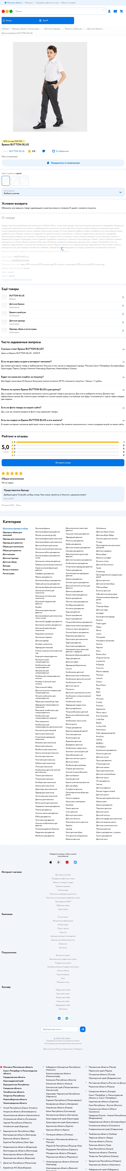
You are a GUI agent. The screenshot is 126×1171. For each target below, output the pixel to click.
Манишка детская (103, 829)
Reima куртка (71, 724)
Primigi (99, 542)
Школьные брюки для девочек (48, 580)
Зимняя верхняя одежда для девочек (77, 574)
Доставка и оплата (63, 875)
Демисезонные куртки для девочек (77, 555)
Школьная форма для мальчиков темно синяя (48, 617)
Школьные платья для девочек (48, 561)
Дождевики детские (74, 745)
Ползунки (70, 689)
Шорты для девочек (74, 579)
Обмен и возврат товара (63, 882)
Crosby (99, 702)
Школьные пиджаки (43, 637)
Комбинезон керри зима (76, 748)
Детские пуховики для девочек (79, 560)
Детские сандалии (103, 551)
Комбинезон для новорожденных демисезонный (48, 726)
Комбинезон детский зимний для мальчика (47, 771)
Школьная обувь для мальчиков (48, 587)
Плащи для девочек (74, 728)
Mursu (98, 603)
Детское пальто (72, 762)
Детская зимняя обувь (105, 584)
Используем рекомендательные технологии (63, 1043)
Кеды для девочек (73, 658)
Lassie (98, 634)
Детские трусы (102, 778)
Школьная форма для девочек (47, 532)
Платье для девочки (43, 810)
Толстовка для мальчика (45, 760)
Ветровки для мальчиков (45, 743)
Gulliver (99, 620)
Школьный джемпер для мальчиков (45, 629)
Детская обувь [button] (10, 562)
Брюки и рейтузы (73, 28)
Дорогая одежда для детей (77, 731)
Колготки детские (103, 754)
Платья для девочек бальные (47, 829)
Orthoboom (101, 528)
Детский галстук (103, 815)
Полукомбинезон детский (77, 712)
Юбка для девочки (43, 817)
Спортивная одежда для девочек (79, 567)
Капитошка (100, 730)
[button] (43, 20)
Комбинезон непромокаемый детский (78, 697)
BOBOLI (99, 743)
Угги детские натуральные (77, 836)
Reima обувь (101, 554)
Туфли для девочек (73, 643)
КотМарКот (101, 747)
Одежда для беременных (76, 665)
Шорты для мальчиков (44, 786)
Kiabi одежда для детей (105, 733)
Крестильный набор (43, 687)
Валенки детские (73, 839)
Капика (99, 644)
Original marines (103, 658)
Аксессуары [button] (9, 573)
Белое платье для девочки (76, 595)
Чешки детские (72, 808)
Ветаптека (63, 1009)
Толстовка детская (73, 734)
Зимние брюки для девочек (77, 632)
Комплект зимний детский (77, 751)
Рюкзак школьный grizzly (45, 535)
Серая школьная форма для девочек (46, 569)
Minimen (100, 699)
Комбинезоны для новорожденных (42, 666)
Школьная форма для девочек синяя (47, 557)
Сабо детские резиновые (106, 594)
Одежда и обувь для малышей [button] (12, 533)
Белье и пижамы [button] (10, 569)
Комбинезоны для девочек (77, 563)
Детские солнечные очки (107, 825)
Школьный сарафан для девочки (48, 621)
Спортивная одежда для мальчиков (45, 738)
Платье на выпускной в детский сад (48, 652)
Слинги (69, 669)
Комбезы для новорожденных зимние (47, 677)
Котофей (100, 613)
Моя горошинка (42, 721)
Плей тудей (101, 623)
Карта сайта (63, 909)
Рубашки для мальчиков (45, 763)
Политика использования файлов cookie (63, 898)
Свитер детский (72, 779)
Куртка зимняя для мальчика (47, 753)
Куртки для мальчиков (44, 734)
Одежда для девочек (74, 537)
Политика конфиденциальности (63, 894)
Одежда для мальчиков (44, 793)
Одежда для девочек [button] (13, 542)
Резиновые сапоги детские (77, 822)
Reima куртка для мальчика (46, 803)
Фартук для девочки (43, 577)
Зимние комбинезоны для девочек (46, 824)
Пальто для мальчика (44, 775)
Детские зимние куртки (76, 758)
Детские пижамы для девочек (78, 547)
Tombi (98, 568)
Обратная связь (63, 905)
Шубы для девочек (73, 544)
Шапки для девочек (104, 805)
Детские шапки (102, 795)
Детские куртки (72, 686)
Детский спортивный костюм (78, 693)
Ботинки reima (102, 561)
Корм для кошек (63, 993)
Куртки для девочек (74, 619)
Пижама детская (103, 764)
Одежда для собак (63, 1005)
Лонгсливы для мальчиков (46, 796)
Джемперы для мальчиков (46, 789)
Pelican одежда (102, 671)
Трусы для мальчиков (105, 771)
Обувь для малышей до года (46, 702)
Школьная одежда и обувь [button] (15, 528)
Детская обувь (72, 786)
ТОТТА (99, 740)
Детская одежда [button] (10, 558)
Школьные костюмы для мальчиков (45, 597)
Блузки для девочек (74, 615)
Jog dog (69, 829)
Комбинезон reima (73, 682)
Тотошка (99, 675)
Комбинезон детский (75, 672)
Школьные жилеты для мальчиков (44, 591)
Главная (5, 28)
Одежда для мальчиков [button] (14, 539)
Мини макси (101, 712)
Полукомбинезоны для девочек (79, 622)
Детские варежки (103, 788)
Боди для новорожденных (46, 656)
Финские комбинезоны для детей (77, 716)
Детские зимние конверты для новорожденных (48, 691)
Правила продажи (63, 886)
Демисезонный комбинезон (78, 676)
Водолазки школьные (44, 634)
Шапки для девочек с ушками (108, 832)
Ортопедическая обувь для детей (77, 793)
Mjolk (98, 695)
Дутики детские (103, 580)
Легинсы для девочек (75, 541)
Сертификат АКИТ (63, 901)
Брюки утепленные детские (77, 782)
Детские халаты (102, 767)
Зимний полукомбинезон (77, 772)
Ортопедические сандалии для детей (109, 576)
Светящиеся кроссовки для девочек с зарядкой (77, 650)
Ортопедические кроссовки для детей (108, 546)
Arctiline (100, 736)
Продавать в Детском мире (63, 878)
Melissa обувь (102, 587)
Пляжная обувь (102, 606)
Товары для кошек (63, 990)
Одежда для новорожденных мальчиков (47, 706)
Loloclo (99, 678)
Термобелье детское (74, 755)
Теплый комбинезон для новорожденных (45, 697)
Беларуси (79, 1049)
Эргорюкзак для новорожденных (42, 672)
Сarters (99, 682)
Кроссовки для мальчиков (77, 639)
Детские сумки (102, 812)
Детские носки (102, 757)
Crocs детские (72, 812)
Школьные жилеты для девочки (48, 625)
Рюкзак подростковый (105, 791)
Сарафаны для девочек (44, 573)
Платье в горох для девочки (77, 629)
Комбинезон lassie (73, 702)
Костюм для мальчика (44, 756)
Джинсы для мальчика (44, 799)
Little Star (100, 719)
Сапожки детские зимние (107, 539)
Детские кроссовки (74, 815)
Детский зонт (102, 839)
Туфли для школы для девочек (47, 584)
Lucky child (101, 726)
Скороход (100, 571)
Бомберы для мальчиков (45, 782)
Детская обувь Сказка (105, 532)
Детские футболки (73, 708)
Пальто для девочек (74, 570)
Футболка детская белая (76, 765)
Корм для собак (63, 1001)
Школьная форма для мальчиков (48, 539)
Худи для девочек (73, 612)
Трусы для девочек (104, 760)
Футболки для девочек (44, 836)
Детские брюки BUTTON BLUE (17, 33)
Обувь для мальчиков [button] (13, 546)
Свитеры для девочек (75, 551)
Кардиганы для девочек (45, 832)
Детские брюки (94, 28)
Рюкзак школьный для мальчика (48, 549)
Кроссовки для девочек (76, 646)
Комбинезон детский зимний (78, 679)
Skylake (38, 607)
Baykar (99, 723)
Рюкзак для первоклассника (108, 798)
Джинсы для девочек (74, 591)
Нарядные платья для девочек (47, 806)
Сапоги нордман (73, 798)
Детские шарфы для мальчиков (109, 819)
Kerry (98, 651)
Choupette (100, 637)
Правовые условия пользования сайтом (63, 1041)
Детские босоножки (104, 565)
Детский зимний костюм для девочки (78, 587)
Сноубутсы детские (74, 789)
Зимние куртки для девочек (77, 582)
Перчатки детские (103, 808)
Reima (98, 630)
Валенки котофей (103, 558)
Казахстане (68, 1049)
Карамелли (100, 709)
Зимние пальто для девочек (46, 813)
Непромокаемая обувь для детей (107, 598)
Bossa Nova (101, 685)
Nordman (70, 805)
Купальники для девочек (106, 750)
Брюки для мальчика (43, 746)
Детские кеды (102, 610)
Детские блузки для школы (46, 545)
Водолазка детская (73, 741)
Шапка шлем (101, 801)
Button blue (101, 654)
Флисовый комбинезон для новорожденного (46, 711)
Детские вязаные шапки (106, 822)
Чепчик (99, 784)
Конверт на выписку (43, 644)
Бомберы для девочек (75, 605)
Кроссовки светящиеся (75, 801)
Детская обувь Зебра (105, 535)
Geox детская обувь (74, 832)
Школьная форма (42, 528)
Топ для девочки (103, 781)
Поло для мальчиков (43, 767)
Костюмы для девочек (75, 608)
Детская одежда (52, 28)
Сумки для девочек (104, 836)
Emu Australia (102, 716)
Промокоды (63, 890)
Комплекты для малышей (45, 730)
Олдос (98, 627)
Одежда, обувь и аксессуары (25, 28)
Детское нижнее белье (105, 774)
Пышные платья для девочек (77, 534)
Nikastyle (100, 665)
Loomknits (100, 661)
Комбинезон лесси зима (76, 721)
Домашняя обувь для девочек (78, 655)
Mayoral (99, 647)
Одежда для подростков (76, 705)
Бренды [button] (6, 565)
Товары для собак (63, 997)
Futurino (100, 668)
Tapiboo (69, 825)
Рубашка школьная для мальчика (48, 565)
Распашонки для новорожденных (42, 661)
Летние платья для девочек (77, 602)
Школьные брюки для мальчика (48, 542)
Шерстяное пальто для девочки (79, 626)
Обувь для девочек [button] (12, 550)
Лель (98, 689)
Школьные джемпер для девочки (45, 611)
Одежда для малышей (44, 647)
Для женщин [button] (9, 554)
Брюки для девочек (74, 598)
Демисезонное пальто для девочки (77, 529)
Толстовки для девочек (45, 820)
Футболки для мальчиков (45, 749)
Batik (98, 692)
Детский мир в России (53, 1049)
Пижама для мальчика (44, 779)
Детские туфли (72, 662)
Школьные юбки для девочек (47, 552)
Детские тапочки (73, 819)
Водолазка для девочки (75, 636)
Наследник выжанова (105, 641)
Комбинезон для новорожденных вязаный (46, 717)
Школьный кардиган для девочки (45, 602)
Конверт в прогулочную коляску (45, 683)
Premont (99, 706)
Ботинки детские (103, 591)
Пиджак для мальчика (75, 769)
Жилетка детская (73, 738)
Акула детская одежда (105, 617)
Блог (63, 978)
